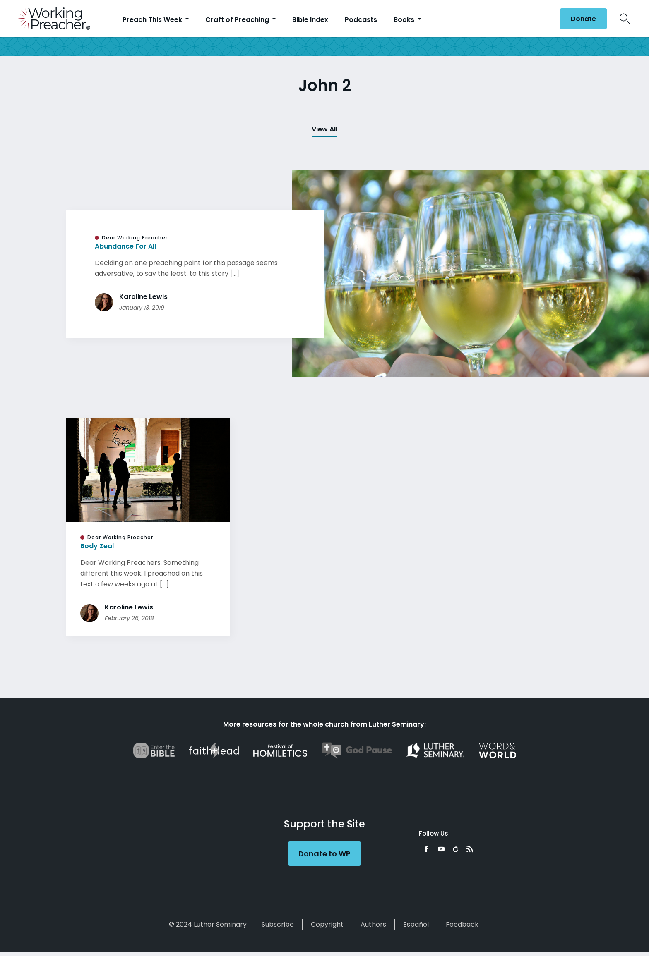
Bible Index (310, 19)
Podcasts (361, 19)
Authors (373, 924)
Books (405, 19)
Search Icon (625, 18)
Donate (583, 19)
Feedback (462, 924)
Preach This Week (153, 19)
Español (416, 924)
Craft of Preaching (238, 19)
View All (324, 129)
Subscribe (278, 924)
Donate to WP (324, 853)
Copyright (327, 924)
